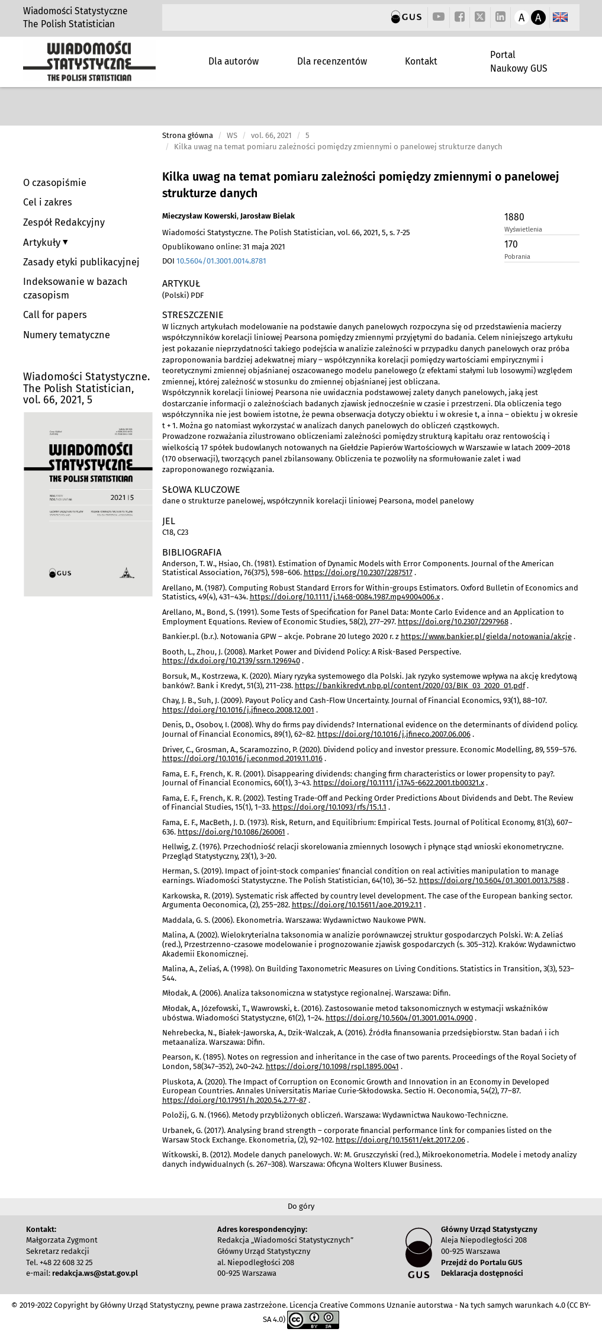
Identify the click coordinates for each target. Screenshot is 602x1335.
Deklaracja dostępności (482, 1273)
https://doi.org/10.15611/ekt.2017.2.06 (400, 1139)
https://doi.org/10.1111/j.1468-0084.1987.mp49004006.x (345, 596)
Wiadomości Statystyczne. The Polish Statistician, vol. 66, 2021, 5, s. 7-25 (286, 232)
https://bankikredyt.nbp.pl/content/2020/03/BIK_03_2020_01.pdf (410, 685)
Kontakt (421, 61)
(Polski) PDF (183, 295)
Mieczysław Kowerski (199, 215)
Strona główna (187, 135)
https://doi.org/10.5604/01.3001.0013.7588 (492, 880)
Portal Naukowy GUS (519, 61)
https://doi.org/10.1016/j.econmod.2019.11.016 (242, 758)
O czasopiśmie (54, 182)
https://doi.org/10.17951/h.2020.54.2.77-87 (234, 1100)
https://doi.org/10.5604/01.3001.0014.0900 (399, 1017)
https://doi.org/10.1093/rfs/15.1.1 (329, 807)
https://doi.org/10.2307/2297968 (453, 621)
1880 (514, 217)
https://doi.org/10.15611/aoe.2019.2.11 (357, 904)
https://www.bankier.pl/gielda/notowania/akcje (486, 636)
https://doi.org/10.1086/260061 (231, 831)
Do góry (301, 1206)
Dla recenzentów (332, 61)
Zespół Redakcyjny (64, 222)
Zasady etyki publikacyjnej (81, 262)
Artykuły (43, 242)
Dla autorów (233, 61)
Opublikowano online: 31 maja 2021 (223, 246)
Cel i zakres (47, 202)
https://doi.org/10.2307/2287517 (358, 572)
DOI (214, 260)
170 (511, 244)
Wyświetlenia (523, 229)
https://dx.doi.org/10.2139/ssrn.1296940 (231, 660)
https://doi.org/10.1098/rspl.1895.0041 (332, 1066)
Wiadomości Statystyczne (75, 11)
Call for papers (55, 314)
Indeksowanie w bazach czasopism (75, 288)
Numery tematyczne (66, 335)
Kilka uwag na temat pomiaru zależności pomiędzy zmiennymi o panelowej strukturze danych (360, 185)
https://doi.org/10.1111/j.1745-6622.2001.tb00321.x (398, 782)
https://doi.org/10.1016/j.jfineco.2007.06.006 (394, 734)
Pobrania (517, 257)
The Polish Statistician (69, 24)
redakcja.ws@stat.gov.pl (95, 1273)
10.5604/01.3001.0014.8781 (221, 260)
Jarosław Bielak (267, 215)
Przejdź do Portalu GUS (481, 1262)
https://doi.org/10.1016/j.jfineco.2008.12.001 (238, 709)
